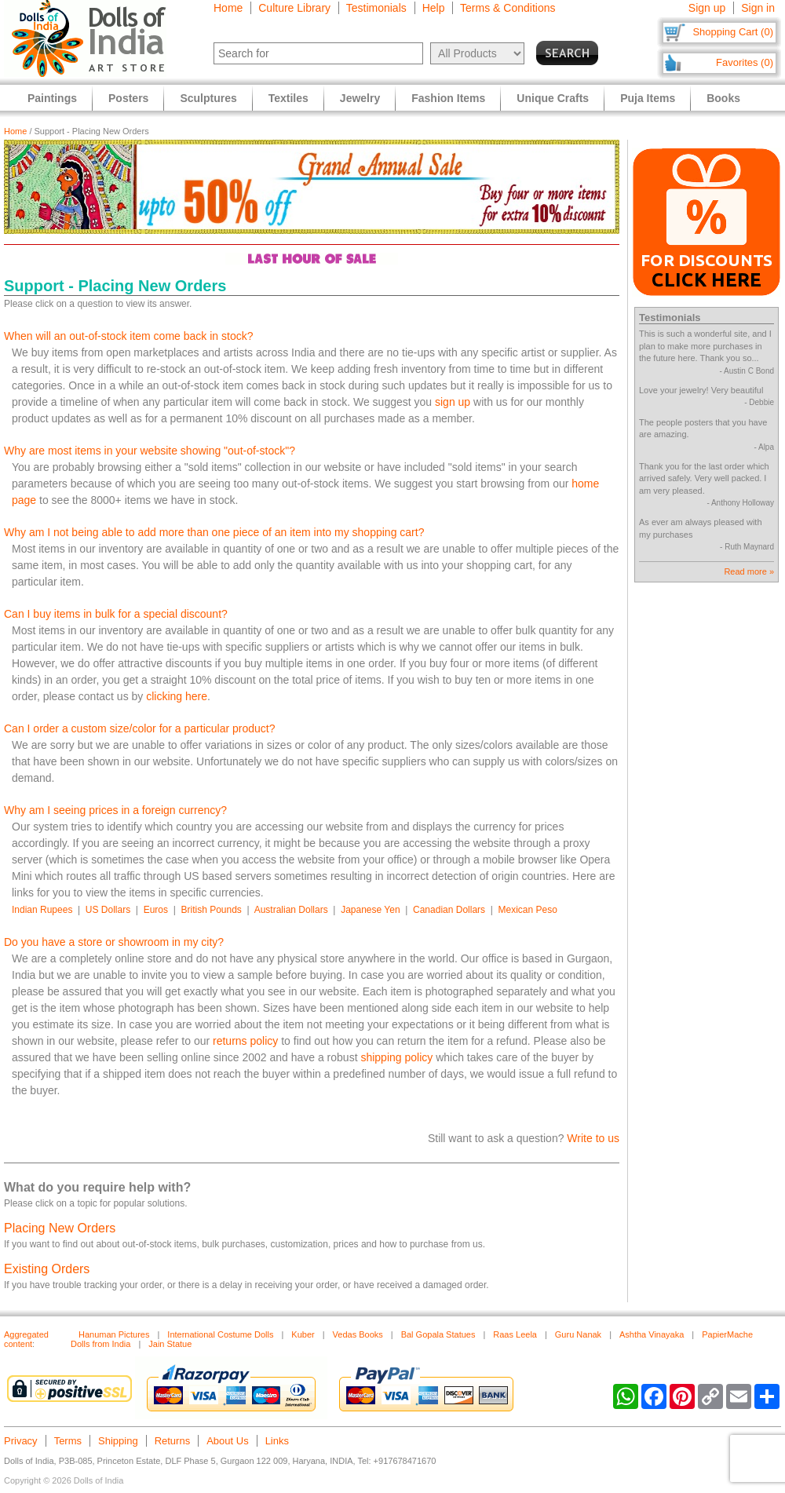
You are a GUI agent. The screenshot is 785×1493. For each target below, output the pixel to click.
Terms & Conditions (507, 8)
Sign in (758, 8)
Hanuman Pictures (114, 1334)
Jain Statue (170, 1344)
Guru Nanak (578, 1334)
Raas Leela (515, 1334)
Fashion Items (448, 98)
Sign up (706, 8)
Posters (128, 98)
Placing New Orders (59, 1228)
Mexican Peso (527, 909)
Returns (173, 1441)
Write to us (593, 1138)
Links (277, 1441)
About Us (227, 1441)
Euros (156, 909)
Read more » (749, 571)
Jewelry (360, 98)
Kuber (302, 1334)
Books (723, 98)
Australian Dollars (291, 909)
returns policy (245, 1041)
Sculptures (208, 98)
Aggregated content (26, 1339)
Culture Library (294, 8)
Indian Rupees (42, 909)
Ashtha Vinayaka (651, 1334)
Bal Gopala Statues (438, 1334)
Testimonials (376, 8)
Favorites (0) (744, 62)
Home (228, 8)
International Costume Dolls (220, 1334)
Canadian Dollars (449, 909)
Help (433, 8)
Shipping (118, 1441)
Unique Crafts (553, 98)
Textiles (288, 98)
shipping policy (396, 1057)
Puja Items (647, 98)
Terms (68, 1441)
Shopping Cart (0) (732, 32)
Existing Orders (46, 1269)
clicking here (176, 696)
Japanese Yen (370, 909)
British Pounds (211, 909)
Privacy (21, 1441)
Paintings (52, 98)
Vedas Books (358, 1334)
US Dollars (108, 909)
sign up (452, 402)
